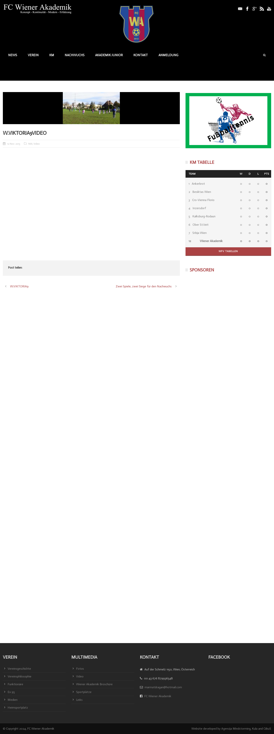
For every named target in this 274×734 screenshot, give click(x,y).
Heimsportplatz (18, 707)
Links (79, 700)
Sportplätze (84, 692)
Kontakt (140, 55)
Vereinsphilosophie (19, 676)
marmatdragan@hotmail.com (163, 687)
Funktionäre (15, 684)
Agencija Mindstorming (236, 728)
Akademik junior (109, 55)
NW (30, 143)
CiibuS (267, 728)
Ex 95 (11, 692)
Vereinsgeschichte (19, 668)
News (12, 55)
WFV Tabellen (228, 251)
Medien (13, 700)
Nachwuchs (74, 55)
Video (36, 143)
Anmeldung (168, 55)
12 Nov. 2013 (13, 143)
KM (51, 55)
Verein (33, 55)
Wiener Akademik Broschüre (94, 684)
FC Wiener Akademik (157, 696)
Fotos (80, 668)
